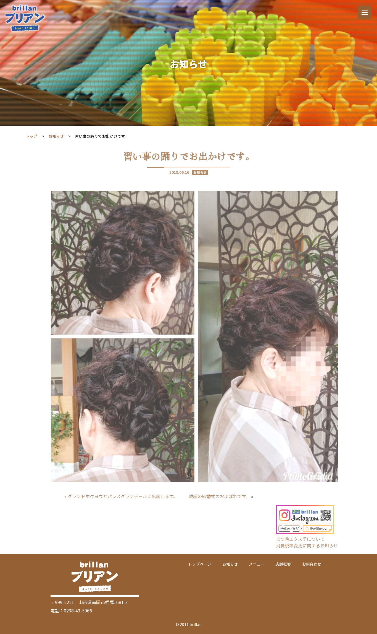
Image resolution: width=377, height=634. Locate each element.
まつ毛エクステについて (300, 538)
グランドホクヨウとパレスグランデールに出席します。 (123, 496)
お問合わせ (311, 564)
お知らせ (56, 136)
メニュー (256, 564)
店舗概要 (283, 564)
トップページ (199, 564)
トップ (31, 136)
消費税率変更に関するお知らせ (307, 545)
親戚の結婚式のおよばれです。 (219, 496)
